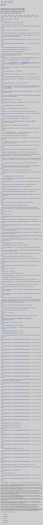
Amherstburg (10, 15)
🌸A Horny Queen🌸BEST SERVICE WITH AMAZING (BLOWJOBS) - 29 (12, 189)
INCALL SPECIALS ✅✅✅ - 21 (6, 125)
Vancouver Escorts (5, 520)
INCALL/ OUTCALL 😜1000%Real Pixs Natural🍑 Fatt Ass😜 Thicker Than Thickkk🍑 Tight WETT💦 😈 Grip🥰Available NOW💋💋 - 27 (21, 95)
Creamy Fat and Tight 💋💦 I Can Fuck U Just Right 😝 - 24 (9, 286)
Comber (22, 16)
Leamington (28, 15)
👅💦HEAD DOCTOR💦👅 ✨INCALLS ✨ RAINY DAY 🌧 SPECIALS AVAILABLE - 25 (14, 198)
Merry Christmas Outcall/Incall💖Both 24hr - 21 (8, 275)
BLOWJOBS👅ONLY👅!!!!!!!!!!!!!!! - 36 (7, 149)
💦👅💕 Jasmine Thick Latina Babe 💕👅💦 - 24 (8, 205)
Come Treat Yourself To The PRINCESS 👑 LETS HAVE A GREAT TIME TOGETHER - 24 (14, 39)
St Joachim (6, 16)
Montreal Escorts (5, 516)
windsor (5, 1)
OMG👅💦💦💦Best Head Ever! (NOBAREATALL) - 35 (9, 327)
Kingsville (5, 15)
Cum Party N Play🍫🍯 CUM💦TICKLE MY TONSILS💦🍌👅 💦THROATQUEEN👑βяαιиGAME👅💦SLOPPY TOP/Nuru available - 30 (21, 165)
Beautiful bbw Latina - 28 (4, 268)
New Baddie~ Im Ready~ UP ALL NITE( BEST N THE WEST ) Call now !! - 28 (12, 258)
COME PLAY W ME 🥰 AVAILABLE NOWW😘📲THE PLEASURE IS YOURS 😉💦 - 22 (14, 43)
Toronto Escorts (5, 514)
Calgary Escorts (5, 518)
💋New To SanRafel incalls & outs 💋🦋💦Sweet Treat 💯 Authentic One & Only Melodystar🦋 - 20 (15, 221)
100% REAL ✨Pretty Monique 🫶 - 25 (6, 30)
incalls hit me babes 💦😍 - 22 (5, 111)
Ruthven (25, 15)
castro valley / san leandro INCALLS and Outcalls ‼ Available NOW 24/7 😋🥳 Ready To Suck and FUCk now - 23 (17, 35)
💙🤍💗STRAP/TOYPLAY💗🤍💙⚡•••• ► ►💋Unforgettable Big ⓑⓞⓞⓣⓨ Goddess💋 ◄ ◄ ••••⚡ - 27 (17, 339)
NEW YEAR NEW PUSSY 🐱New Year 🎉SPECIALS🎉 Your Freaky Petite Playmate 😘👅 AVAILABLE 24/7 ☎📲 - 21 (18, 121)
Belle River (33, 15)
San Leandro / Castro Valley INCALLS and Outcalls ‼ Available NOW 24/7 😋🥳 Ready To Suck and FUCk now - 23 (17, 53)
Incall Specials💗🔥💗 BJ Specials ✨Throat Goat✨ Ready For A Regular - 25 (12, 216)
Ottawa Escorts (5, 522)
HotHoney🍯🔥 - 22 (4, 312)
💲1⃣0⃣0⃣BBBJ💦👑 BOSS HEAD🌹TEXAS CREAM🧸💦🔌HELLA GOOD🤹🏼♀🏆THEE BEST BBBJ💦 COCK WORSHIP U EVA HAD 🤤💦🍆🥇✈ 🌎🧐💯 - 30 (21, 159)
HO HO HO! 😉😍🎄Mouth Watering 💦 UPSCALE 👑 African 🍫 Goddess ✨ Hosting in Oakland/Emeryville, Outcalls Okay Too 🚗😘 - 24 (21, 289)
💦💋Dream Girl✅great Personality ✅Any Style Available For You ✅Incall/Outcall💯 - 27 (14, 265)
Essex (2, 15)
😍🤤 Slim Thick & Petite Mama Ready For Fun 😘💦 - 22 (9, 245)
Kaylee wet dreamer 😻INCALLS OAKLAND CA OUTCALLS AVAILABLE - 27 (12, 184)
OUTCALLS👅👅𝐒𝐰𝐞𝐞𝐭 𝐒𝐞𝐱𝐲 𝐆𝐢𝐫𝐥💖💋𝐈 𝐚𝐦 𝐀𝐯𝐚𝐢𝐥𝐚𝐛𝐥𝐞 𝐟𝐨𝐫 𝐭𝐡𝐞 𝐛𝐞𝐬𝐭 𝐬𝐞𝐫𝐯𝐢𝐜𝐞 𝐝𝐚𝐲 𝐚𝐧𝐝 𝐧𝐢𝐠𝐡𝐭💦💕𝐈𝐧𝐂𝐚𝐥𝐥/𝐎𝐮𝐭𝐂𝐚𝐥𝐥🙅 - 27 (18, 194)
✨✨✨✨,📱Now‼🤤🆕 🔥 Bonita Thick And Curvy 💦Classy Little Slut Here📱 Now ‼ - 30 (14, 141)
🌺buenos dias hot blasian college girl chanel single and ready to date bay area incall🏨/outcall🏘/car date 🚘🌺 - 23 (17, 91)
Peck (34, 16)
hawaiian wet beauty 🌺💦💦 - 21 (6, 322)
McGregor (21, 15)
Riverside (37, 16)
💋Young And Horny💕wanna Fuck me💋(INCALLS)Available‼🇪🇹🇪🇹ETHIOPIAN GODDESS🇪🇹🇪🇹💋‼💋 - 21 (17, 318)
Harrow (17, 15)
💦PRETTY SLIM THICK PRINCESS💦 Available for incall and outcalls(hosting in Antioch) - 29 (14, 315)
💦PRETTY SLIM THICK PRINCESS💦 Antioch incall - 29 (9, 325)
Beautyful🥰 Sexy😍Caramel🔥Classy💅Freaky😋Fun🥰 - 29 (10, 137)
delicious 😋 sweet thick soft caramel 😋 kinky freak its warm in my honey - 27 (12, 202)
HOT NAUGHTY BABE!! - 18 (5, 51)
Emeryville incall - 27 (4, 214)
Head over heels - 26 (4, 211)
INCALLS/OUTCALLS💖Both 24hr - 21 (7, 247)
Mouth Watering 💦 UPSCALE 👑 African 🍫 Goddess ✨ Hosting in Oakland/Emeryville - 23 (14, 219)
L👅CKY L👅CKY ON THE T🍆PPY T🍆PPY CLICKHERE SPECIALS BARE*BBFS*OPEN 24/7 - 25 (16, 307)
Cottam (14, 15)
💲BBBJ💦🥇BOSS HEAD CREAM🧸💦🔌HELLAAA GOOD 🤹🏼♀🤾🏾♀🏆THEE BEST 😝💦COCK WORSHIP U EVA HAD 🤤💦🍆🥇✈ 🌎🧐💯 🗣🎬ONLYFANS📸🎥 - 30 (21, 86)
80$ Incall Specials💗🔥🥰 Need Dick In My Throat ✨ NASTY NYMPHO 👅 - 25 (13, 78)
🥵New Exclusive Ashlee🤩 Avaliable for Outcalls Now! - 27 (9, 464)
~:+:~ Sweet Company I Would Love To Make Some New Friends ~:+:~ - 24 (11, 186)
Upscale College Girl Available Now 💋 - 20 (7, 135)
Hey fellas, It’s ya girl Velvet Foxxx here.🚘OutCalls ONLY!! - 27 (10, 108)
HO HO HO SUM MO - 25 (5, 273)
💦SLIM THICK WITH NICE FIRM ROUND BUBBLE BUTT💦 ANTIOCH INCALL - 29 (14, 47)
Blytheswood (26, 16)
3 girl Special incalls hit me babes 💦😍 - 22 (7, 181)
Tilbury (37, 15)
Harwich (10, 16)
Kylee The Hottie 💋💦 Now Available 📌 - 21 (7, 99)
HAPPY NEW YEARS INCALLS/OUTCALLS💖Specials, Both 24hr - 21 (11, 224)
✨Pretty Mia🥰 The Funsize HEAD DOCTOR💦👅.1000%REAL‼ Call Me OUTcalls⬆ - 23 (14, 279)
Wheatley (18, 16)
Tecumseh (2, 16)
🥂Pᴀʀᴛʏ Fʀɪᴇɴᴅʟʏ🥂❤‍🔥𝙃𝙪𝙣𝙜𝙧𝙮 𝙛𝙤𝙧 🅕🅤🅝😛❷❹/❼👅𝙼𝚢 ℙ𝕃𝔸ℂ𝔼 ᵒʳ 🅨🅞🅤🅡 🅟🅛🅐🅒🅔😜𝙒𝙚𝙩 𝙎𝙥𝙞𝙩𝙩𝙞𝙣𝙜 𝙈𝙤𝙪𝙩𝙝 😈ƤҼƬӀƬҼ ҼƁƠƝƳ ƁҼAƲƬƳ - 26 (21, 63)
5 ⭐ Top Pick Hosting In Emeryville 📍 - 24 (7, 105)
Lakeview (30, 16)
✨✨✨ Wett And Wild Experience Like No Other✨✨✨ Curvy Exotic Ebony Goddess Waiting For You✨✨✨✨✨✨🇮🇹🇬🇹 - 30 (20, 132)
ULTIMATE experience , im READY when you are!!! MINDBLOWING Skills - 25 (12, 113)
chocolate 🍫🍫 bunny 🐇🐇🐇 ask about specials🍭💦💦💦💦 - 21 (11, 482)
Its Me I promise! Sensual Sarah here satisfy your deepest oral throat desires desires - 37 (13, 178)
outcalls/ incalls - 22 (4, 297)
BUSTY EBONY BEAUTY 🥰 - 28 (6, 427)
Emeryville (14, 16)
